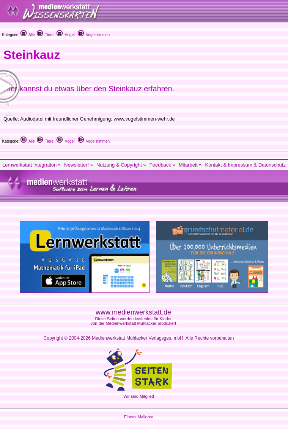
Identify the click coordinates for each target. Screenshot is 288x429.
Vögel (65, 35)
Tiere (45, 35)
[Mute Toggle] (8, 104)
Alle (27, 35)
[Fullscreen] (8, 114)
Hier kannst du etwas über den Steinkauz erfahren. (88, 88)
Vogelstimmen (94, 35)
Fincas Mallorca (138, 417)
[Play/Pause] (8, 75)
